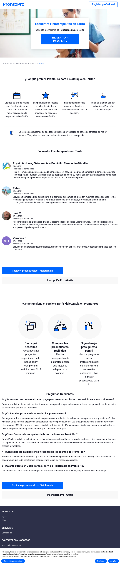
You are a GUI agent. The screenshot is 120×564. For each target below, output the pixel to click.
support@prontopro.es (11, 545)
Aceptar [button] (113, 561)
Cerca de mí (7, 533)
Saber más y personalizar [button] (13, 561)
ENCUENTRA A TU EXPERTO (60, 39)
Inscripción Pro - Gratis (60, 280)
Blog (4, 520)
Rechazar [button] (100, 561)
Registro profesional (103, 4)
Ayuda (4, 517)
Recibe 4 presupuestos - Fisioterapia (32, 270)
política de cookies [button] (71, 554)
